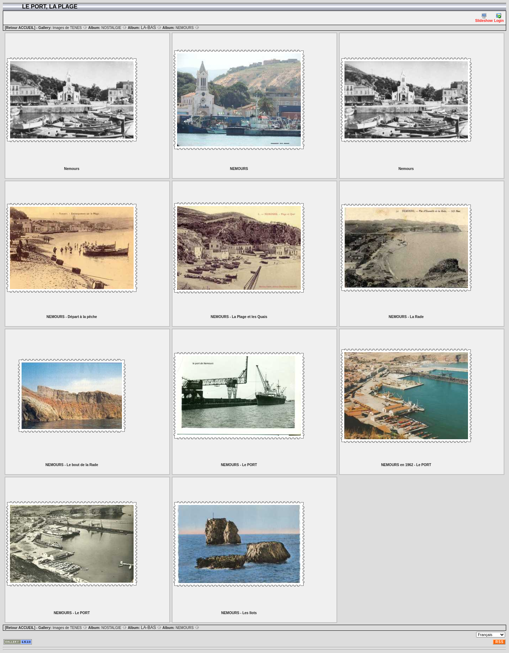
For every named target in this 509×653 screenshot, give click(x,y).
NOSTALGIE (114, 28)
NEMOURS (187, 28)
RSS (499, 642)
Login (499, 18)
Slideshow (483, 18)
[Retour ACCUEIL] (20, 28)
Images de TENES (70, 28)
